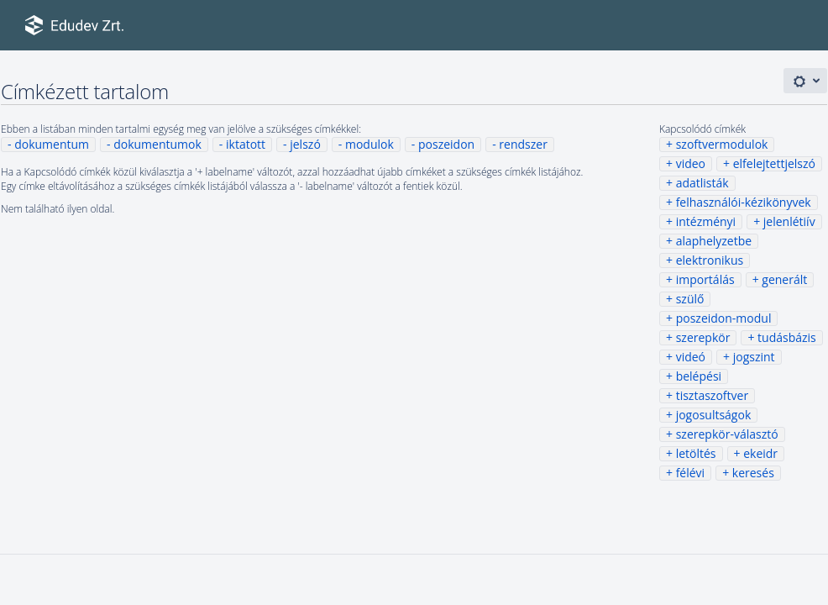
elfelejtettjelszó (774, 163)
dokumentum (51, 144)
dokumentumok (157, 144)
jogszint (754, 357)
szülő (690, 299)
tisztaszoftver (712, 395)
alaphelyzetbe (714, 241)
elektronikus (709, 260)
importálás (705, 279)
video (690, 163)
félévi (690, 473)
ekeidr (760, 453)
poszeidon (446, 144)
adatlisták (702, 183)
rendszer (523, 144)
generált (784, 279)
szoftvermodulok (722, 144)
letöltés (696, 453)
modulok (369, 144)
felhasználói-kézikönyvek (743, 202)
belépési (698, 376)
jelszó (305, 144)
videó (690, 357)
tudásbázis (786, 337)
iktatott (245, 144)
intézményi (706, 221)
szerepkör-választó (727, 434)
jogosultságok (714, 415)
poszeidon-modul (724, 318)
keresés (753, 473)
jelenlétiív (789, 221)
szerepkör (703, 337)
